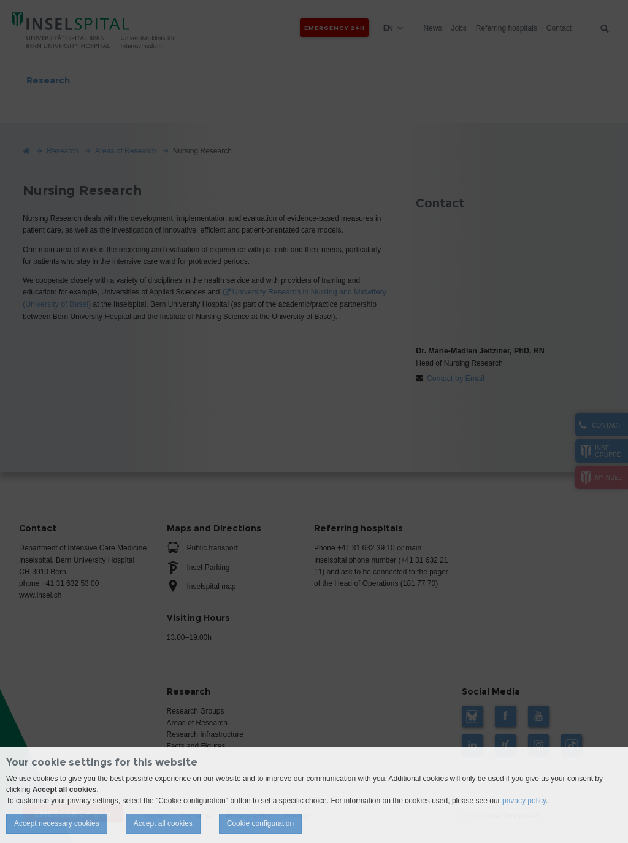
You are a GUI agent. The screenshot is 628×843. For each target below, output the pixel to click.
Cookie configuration (260, 823)
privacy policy (524, 800)
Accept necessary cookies (56, 823)
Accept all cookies (163, 823)
